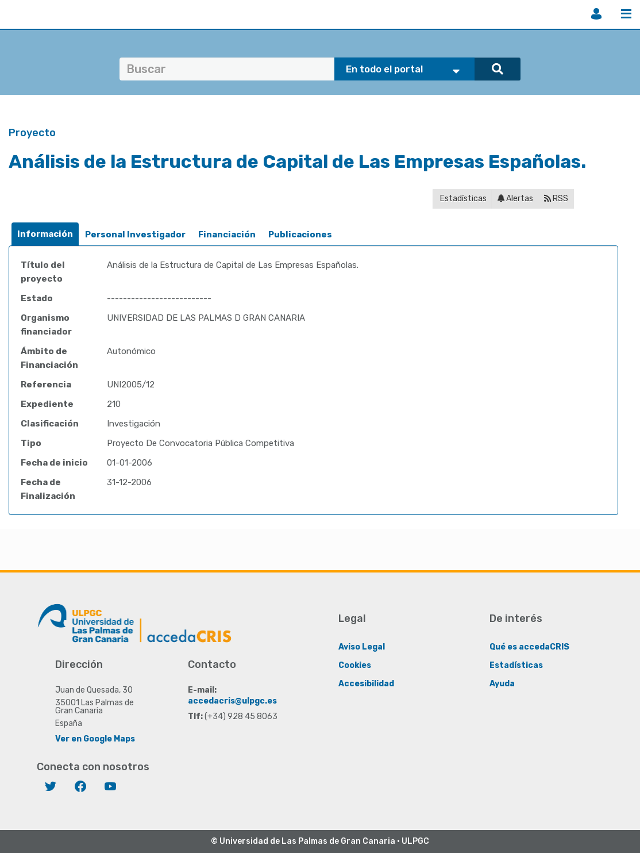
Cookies (354, 665)
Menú (626, 14)
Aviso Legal (361, 647)
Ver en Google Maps (95, 739)
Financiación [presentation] (227, 234)
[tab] (45, 234)
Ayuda (502, 684)
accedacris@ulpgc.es (232, 701)
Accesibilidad (366, 684)
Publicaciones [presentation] (300, 234)
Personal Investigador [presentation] (135, 234)
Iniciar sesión (596, 14)
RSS (556, 198)
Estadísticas (462, 198)
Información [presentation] (45, 234)
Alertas (515, 198)
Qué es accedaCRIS (529, 647)
